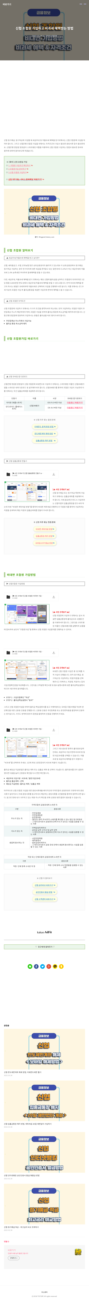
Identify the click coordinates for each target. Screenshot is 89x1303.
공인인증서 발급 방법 (44, 892)
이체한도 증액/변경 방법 (44, 426)
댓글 (6, 1242)
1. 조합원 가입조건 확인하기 (19, 165)
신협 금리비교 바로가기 (44, 885)
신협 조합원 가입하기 (18, 172)
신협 (10, 179)
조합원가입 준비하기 (18, 168)
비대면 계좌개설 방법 (44, 529)
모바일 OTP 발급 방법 (44, 542)
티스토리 (44, 1292)
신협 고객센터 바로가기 (44, 899)
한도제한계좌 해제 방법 (44, 433)
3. (9, 172)
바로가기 (7, 4)
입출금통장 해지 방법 (44, 440)
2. (9, 168)
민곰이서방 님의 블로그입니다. (18, 1253)
